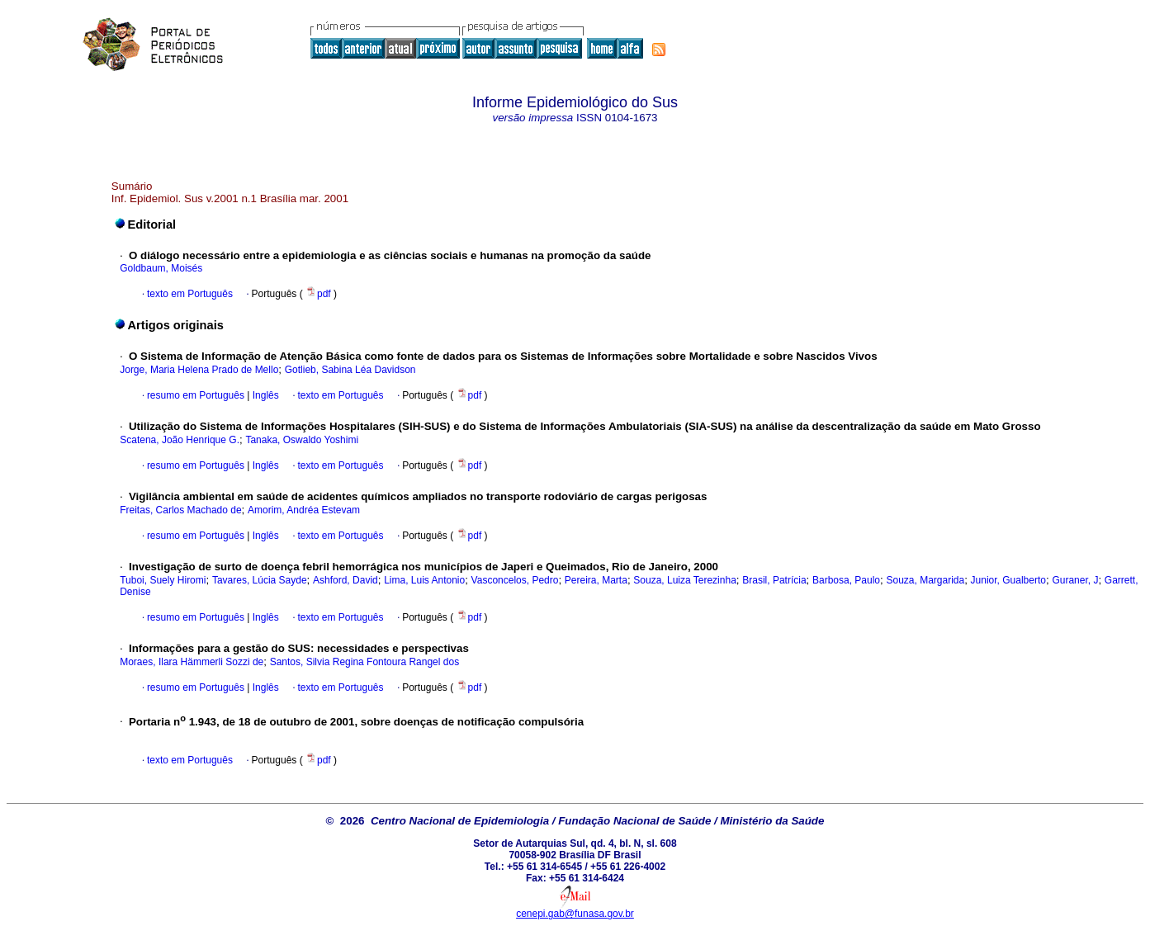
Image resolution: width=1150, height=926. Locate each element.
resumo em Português (195, 395)
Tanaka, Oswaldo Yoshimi (301, 440)
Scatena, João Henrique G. (179, 440)
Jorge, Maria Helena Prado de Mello (199, 370)
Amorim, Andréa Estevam (304, 510)
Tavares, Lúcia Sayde (259, 580)
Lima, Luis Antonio (424, 580)
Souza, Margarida (925, 580)
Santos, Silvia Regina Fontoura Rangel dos (364, 662)
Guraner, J (1075, 580)
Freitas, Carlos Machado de (180, 510)
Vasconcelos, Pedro (515, 580)
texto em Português (190, 294)
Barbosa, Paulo (846, 580)
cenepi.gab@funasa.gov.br (575, 913)
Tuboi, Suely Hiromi (163, 580)
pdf (319, 294)
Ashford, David (345, 580)
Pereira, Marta (596, 580)
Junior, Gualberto (1008, 580)
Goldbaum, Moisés (161, 268)
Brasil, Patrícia (774, 580)
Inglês (263, 395)
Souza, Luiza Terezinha (684, 580)
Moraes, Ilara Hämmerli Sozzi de (191, 662)
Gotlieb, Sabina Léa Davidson (350, 370)
